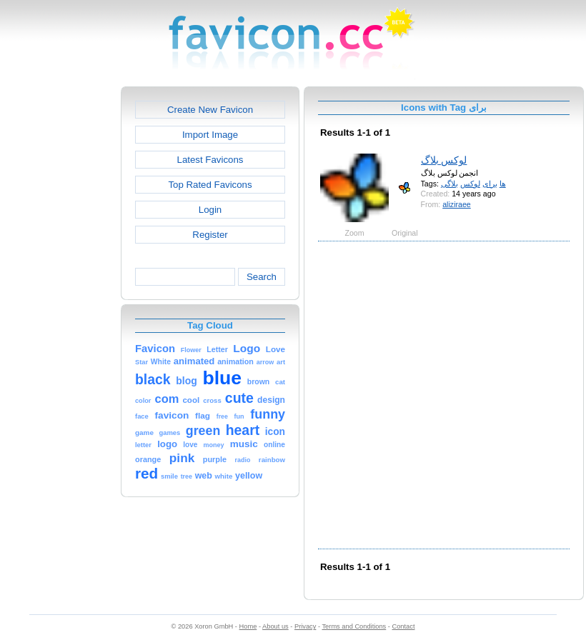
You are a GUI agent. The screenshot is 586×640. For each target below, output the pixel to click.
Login (210, 209)
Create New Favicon (210, 109)
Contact (403, 626)
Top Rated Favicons (210, 184)
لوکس (470, 183)
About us (275, 626)
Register (209, 234)
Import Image (210, 134)
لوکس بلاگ (444, 160)
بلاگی (449, 183)
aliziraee (456, 204)
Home (248, 626)
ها (503, 183)
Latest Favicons (210, 159)
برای (489, 183)
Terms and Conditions (354, 626)
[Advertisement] (159, 394)
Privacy (305, 626)
